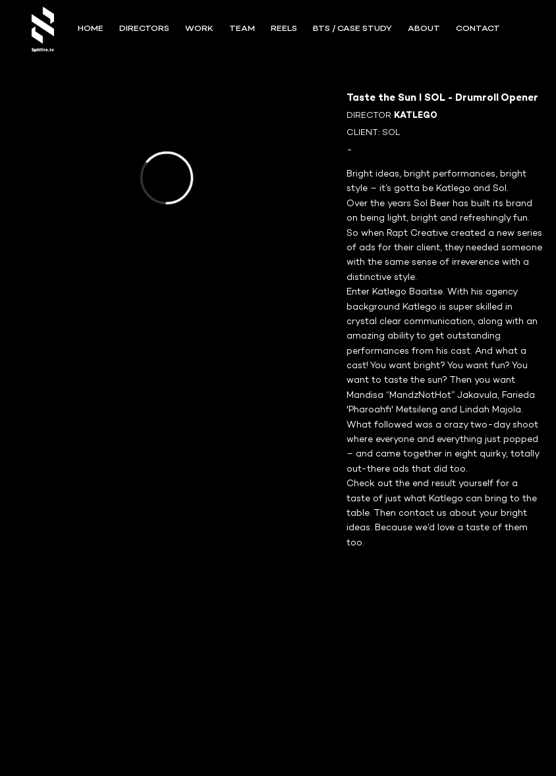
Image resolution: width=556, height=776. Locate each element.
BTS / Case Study (352, 29)
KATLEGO (415, 116)
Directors (144, 29)
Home (90, 29)
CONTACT (478, 29)
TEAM (242, 29)
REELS (284, 29)
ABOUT (424, 29)
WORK (199, 29)
